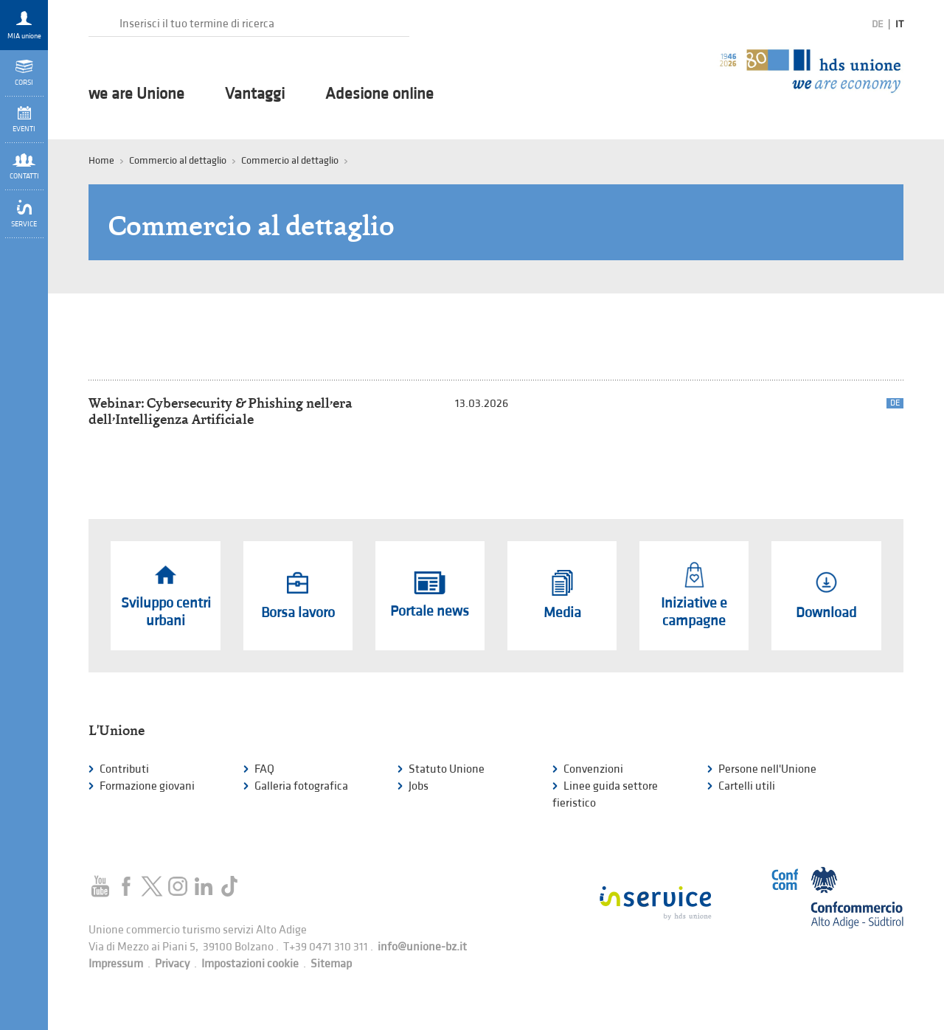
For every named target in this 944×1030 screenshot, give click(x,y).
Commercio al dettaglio (290, 160)
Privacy (172, 964)
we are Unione (136, 94)
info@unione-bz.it (422, 947)
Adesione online (379, 94)
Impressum (115, 964)
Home (101, 160)
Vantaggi (255, 94)
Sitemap (331, 964)
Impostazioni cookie (250, 964)
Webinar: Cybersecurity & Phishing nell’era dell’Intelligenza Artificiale (220, 411)
